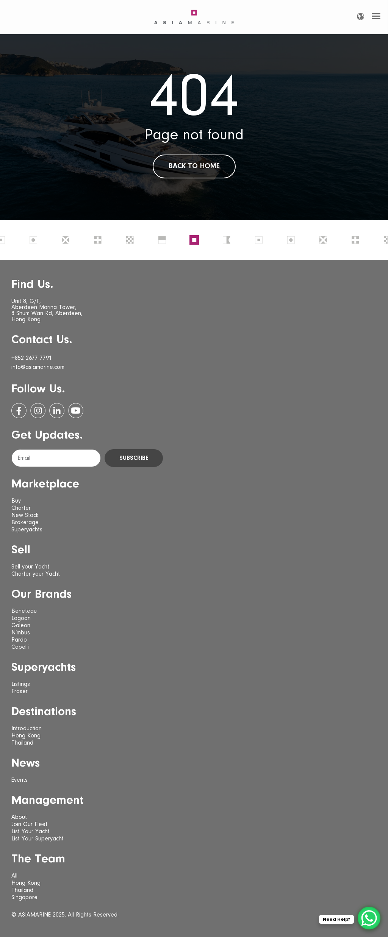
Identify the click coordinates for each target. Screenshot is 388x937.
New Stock (25, 515)
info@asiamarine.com (37, 367)
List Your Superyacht (37, 839)
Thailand (22, 743)
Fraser (19, 692)
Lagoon (21, 618)
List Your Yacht (30, 832)
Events (19, 780)
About (19, 817)
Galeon (20, 626)
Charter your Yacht (35, 574)
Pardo (19, 640)
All (14, 876)
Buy (16, 501)
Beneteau (24, 611)
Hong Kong (26, 736)
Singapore (24, 898)
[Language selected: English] (360, 16)
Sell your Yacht (30, 567)
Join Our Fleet (29, 824)
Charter (21, 508)
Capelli (20, 647)
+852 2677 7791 (31, 358)
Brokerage (25, 523)
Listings (20, 684)
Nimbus (20, 633)
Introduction (26, 729)
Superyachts (26, 530)
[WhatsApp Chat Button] (369, 918)
